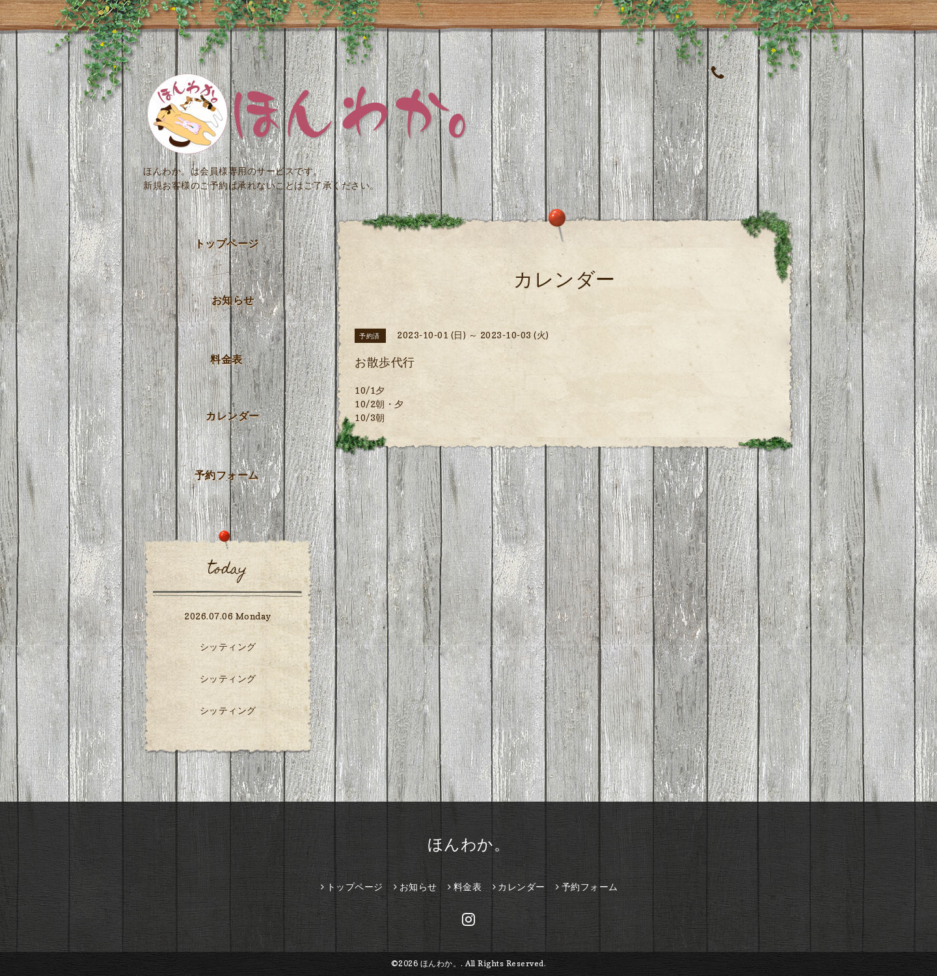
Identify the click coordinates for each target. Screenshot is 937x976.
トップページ (227, 243)
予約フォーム (227, 474)
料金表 (226, 359)
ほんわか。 (469, 844)
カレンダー (233, 415)
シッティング (228, 646)
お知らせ (232, 299)
